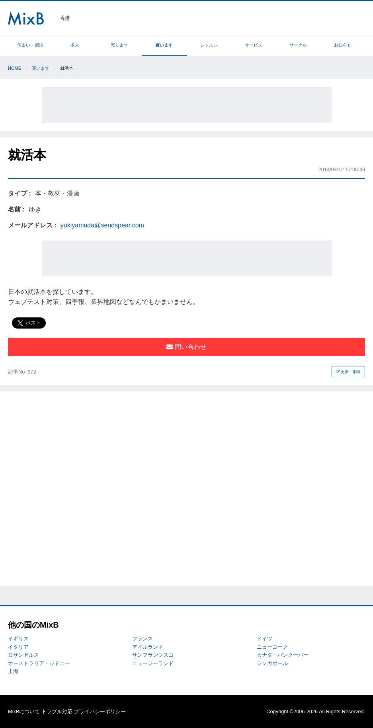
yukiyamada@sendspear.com (102, 225)
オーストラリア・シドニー (39, 663)
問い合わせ (186, 346)
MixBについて (24, 711)
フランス (142, 639)
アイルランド (147, 647)
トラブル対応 (56, 711)
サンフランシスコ (153, 655)
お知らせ (343, 45)
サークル (298, 45)
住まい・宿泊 (30, 45)
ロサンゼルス (23, 655)
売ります (119, 45)
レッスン (209, 45)
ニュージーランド (153, 663)
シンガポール (272, 663)
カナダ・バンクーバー (283, 655)
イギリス (18, 639)
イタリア (18, 647)
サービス (253, 45)
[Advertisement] (187, 105)
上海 (13, 671)
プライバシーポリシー (100, 711)
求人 (74, 45)
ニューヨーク (272, 647)
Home (14, 68)
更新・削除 (348, 372)
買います (164, 45)
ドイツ (264, 639)
